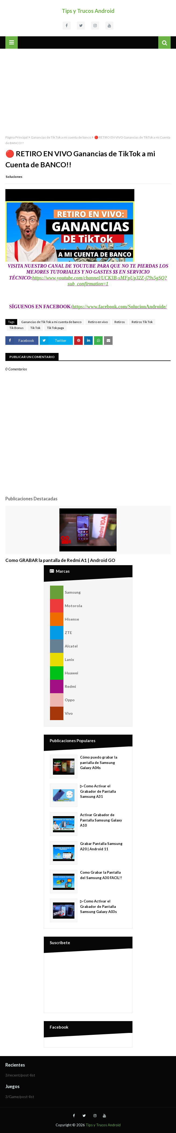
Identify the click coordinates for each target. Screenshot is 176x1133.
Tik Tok (35, 328)
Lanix (62, 659)
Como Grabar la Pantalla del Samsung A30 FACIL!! (101, 875)
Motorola (66, 605)
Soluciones (14, 177)
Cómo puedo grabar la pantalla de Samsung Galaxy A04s (98, 762)
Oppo (62, 700)
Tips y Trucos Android (88, 11)
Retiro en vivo (98, 322)
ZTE (61, 632)
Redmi (63, 686)
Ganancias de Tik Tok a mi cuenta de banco (61, 137)
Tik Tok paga (55, 328)
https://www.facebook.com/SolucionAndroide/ (119, 306)
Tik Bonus (16, 328)
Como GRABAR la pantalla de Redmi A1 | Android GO (60, 560)
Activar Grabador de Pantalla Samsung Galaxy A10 (101, 820)
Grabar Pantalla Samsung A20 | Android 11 (101, 846)
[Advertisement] (88, 89)
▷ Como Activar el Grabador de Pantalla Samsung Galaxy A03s (98, 906)
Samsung (65, 592)
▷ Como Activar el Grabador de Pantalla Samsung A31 (98, 791)
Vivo (61, 713)
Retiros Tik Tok (142, 322)
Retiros (119, 322)
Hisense (64, 619)
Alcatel (64, 646)
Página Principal (16, 137)
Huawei (64, 673)
